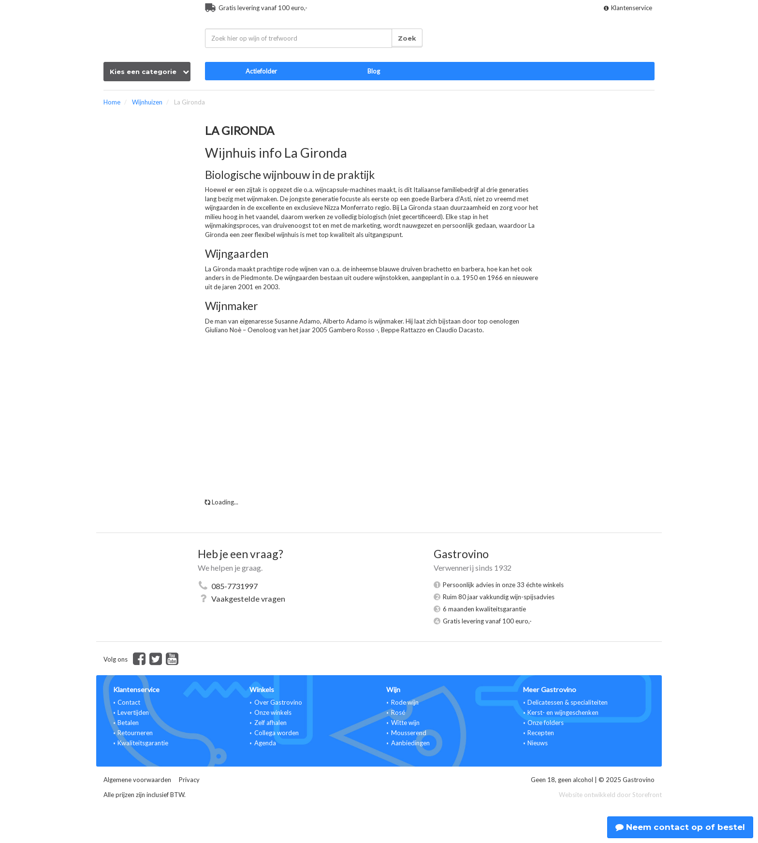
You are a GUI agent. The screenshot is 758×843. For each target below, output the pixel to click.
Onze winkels (273, 712)
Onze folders (545, 722)
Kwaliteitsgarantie (142, 743)
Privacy (189, 780)
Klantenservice (628, 8)
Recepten (540, 733)
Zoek (407, 38)
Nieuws (537, 743)
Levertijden (133, 712)
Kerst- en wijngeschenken (562, 712)
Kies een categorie (149, 71)
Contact (128, 702)
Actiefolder (261, 71)
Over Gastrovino (278, 702)
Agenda (265, 743)
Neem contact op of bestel (680, 827)
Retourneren (135, 733)
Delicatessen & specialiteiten (567, 702)
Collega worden (276, 733)
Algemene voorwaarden (137, 780)
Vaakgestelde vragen (248, 598)
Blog (373, 71)
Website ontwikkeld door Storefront (610, 795)
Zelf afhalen (270, 722)
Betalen (128, 722)
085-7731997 (234, 586)
